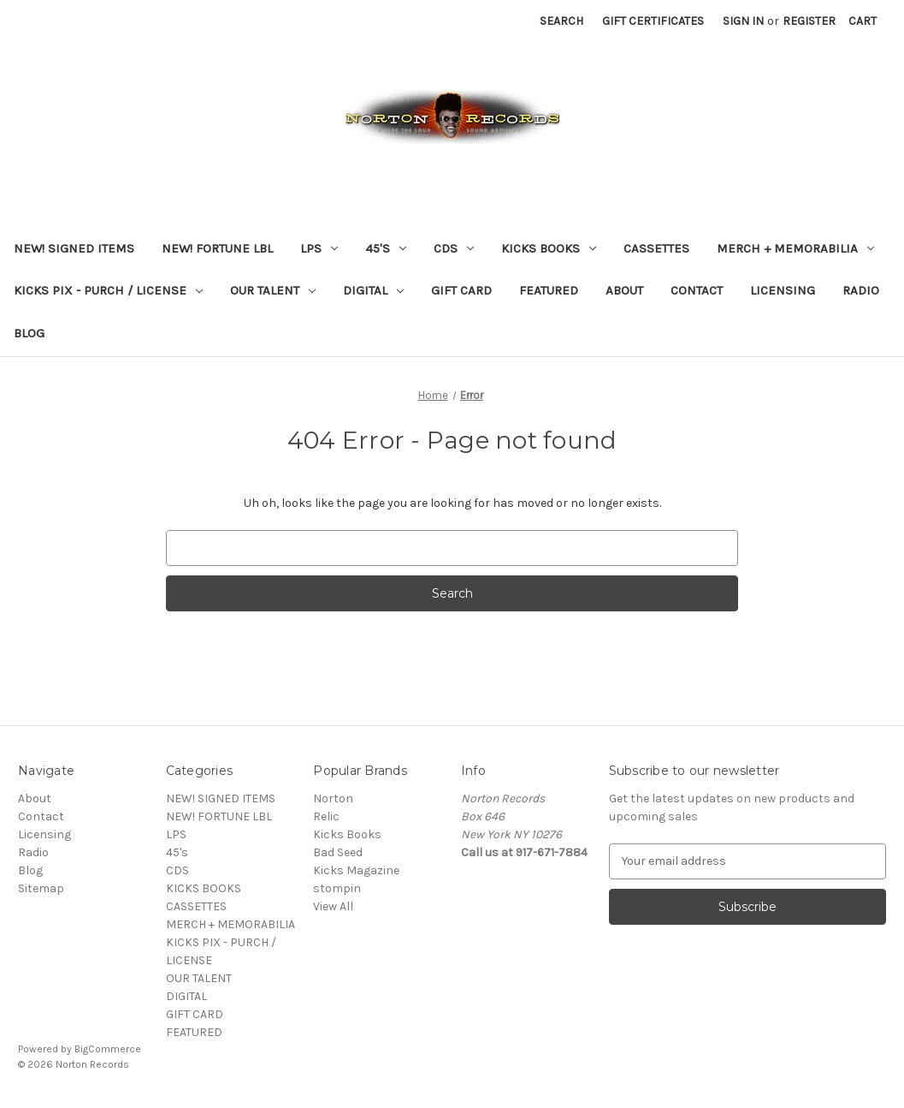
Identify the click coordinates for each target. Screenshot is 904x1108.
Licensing (782, 290)
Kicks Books (347, 834)
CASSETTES (656, 248)
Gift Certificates (653, 21)
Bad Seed (338, 852)
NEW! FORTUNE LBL (217, 248)
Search (561, 21)
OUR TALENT (273, 290)
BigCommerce (107, 1049)
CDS (454, 248)
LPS (319, 248)
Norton (333, 798)
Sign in (743, 21)
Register (809, 21)
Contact (697, 290)
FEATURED (548, 290)
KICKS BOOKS (548, 248)
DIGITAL (373, 290)
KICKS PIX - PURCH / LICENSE (108, 290)
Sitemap (41, 888)
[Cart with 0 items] (862, 21)
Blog (29, 333)
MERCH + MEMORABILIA (795, 248)
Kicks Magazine (356, 870)
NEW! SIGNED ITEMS (74, 248)
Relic (326, 816)
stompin (337, 888)
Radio (860, 290)
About (624, 290)
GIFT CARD (461, 290)
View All (333, 906)
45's (385, 248)
